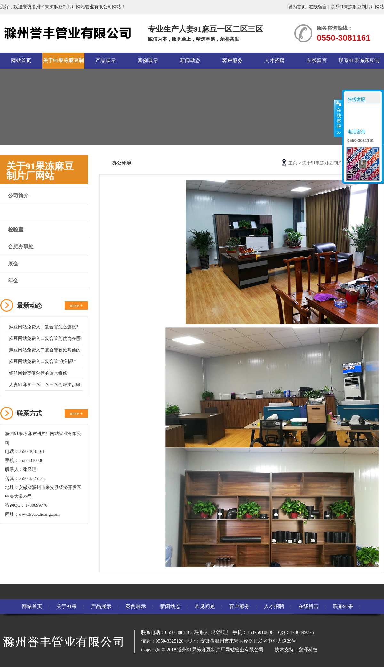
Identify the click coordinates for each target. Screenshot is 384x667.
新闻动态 (190, 60)
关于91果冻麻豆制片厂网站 (63, 63)
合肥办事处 (21, 246)
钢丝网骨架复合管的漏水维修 (38, 373)
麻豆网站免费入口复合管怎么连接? (43, 327)
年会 (13, 280)
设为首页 (297, 6)
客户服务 (232, 60)
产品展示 (105, 60)
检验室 (15, 229)
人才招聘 (274, 60)
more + (76, 305)
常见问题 (205, 606)
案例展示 (148, 60)
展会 (13, 263)
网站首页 (21, 60)
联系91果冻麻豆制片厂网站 (357, 6)
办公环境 (18, 212)
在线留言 (318, 6)
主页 (292, 163)
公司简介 (18, 195)
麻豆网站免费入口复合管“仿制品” (42, 361)
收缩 (338, 118)
